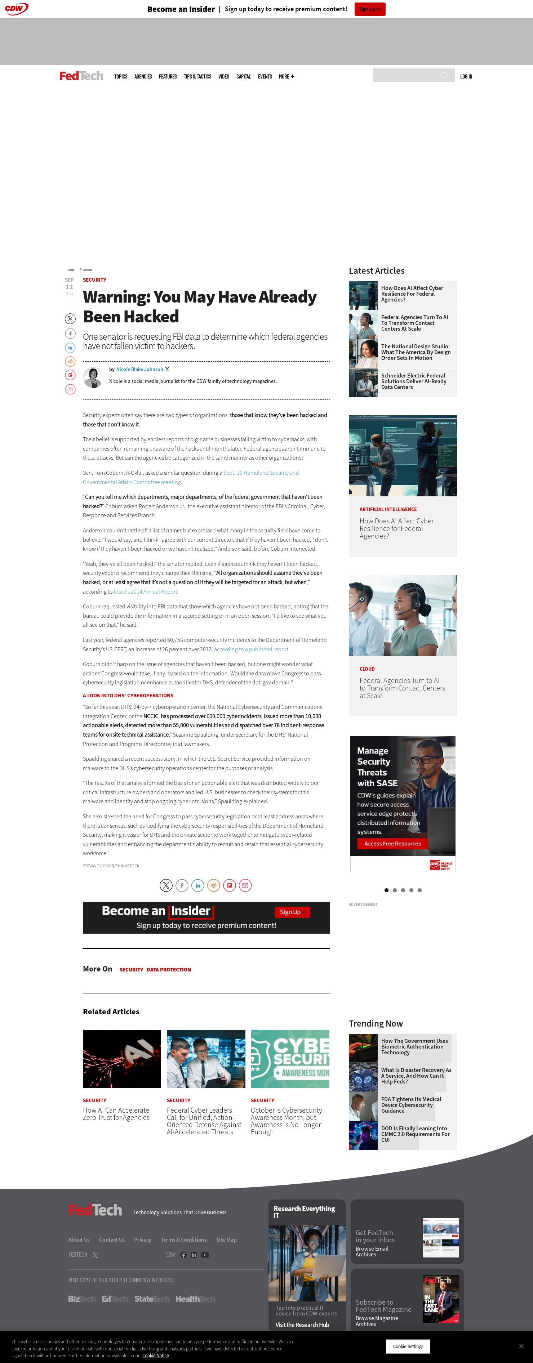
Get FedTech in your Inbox (375, 1236)
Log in (466, 76)
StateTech (151, 1299)
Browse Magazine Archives (377, 1321)
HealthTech (195, 1299)
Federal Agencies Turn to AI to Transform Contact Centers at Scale (414, 323)
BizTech (82, 1299)
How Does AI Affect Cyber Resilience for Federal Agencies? (412, 294)
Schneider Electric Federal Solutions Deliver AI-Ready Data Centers (414, 381)
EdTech (115, 1299)
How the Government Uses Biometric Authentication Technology (414, 1046)
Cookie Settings (408, 1346)
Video (223, 76)
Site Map (226, 1239)
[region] (266, 1347)
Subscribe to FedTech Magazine (384, 1306)
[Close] (521, 1346)
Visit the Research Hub (302, 1325)
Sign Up (367, 9)
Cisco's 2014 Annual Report (145, 591)
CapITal (243, 76)
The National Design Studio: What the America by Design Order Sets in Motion (416, 352)
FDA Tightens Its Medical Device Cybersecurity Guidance (411, 1105)
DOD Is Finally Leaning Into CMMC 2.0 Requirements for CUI (415, 1134)
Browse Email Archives (372, 1251)
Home (71, 270)
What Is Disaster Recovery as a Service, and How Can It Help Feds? (416, 1076)
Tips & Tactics (197, 76)
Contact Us (112, 1239)
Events (265, 76)
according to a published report (251, 649)
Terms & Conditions (184, 1239)
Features (168, 76)
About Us (79, 1239)
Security (87, 270)
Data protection (169, 969)
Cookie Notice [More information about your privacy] (155, 1356)
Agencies (143, 76)
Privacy (142, 1239)
